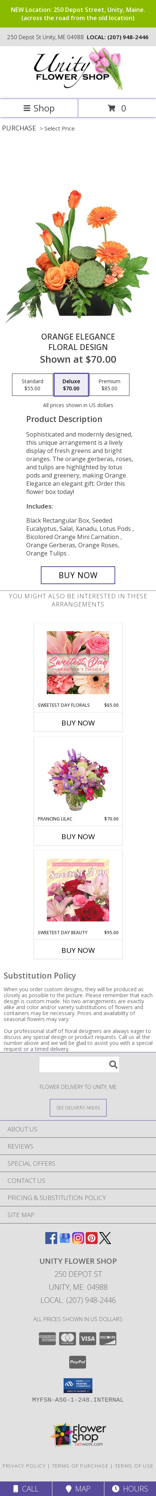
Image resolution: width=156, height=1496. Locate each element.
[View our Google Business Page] (65, 1241)
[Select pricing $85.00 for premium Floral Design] (109, 385)
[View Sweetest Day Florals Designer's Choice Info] (78, 662)
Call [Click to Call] (26, 1489)
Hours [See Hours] (130, 1489)
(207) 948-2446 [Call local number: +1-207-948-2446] (128, 37)
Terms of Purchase (80, 1465)
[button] (78, 1385)
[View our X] (105, 1241)
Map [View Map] (78, 1489)
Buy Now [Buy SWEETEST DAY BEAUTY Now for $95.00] (78, 950)
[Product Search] (79, 1064)
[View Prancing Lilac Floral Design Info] (78, 776)
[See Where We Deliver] (78, 1107)
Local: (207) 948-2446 (78, 1300)
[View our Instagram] (78, 1241)
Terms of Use (134, 1465)
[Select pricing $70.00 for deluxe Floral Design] (71, 385)
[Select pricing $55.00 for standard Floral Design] (32, 385)
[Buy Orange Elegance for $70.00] (78, 575)
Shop (39, 108)
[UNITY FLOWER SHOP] (78, 88)
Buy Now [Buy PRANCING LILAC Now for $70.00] (78, 836)
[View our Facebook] (51, 1241)
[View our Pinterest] (92, 1241)
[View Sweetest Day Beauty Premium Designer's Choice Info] (78, 889)
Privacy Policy (24, 1465)
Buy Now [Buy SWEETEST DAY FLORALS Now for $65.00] (78, 723)
